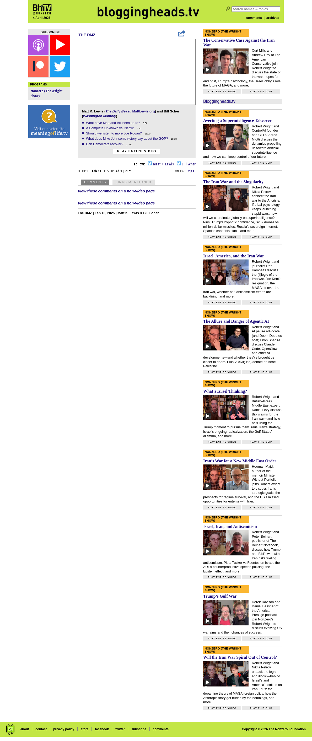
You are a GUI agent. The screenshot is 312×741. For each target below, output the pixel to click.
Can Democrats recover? (105, 144)
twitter (120, 729)
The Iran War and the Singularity (233, 182)
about (24, 729)
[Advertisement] (49, 222)
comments (254, 18)
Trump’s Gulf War (220, 596)
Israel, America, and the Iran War (233, 256)
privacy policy (63, 729)
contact (41, 729)
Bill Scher (186, 163)
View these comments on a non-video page (116, 191)
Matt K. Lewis (161, 163)
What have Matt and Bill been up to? (113, 123)
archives (272, 18)
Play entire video (136, 151)
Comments (95, 182)
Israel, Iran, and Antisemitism (230, 526)
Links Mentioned (134, 182)
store (84, 729)
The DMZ (87, 35)
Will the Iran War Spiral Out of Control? (240, 657)
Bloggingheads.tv (219, 101)
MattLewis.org (143, 111)
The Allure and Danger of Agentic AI (236, 321)
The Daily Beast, (118, 111)
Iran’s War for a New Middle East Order (239, 461)
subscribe (138, 729)
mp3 (191, 171)
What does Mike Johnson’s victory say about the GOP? (127, 138)
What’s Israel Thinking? (225, 391)
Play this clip (261, 91)
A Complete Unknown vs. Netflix (110, 128)
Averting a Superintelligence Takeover (237, 120)
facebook (102, 729)
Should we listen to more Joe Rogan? (114, 133)
